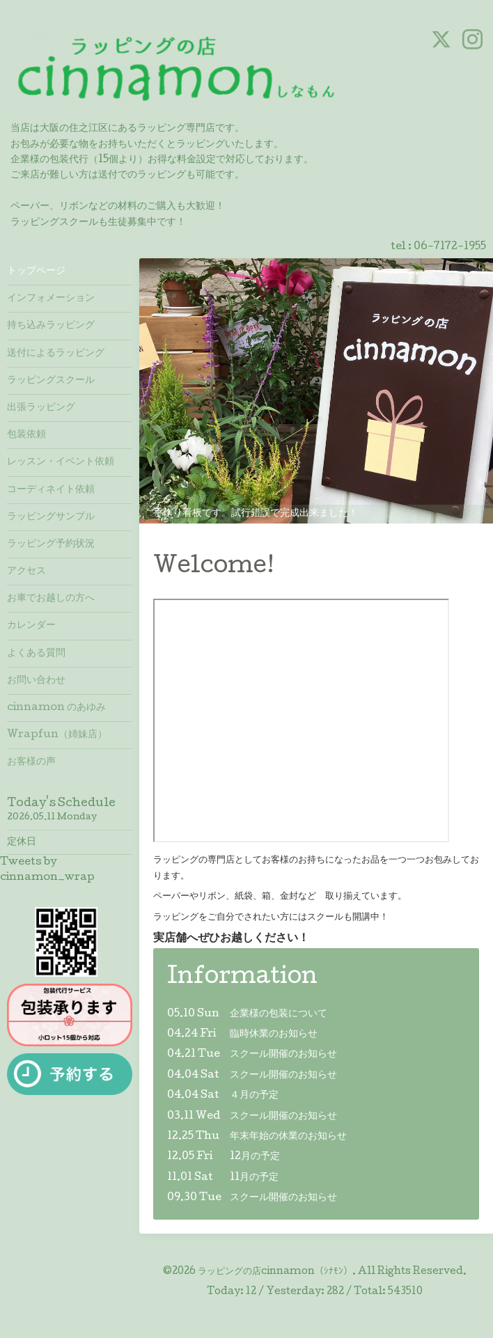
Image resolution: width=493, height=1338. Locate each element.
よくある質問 (36, 653)
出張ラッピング (41, 408)
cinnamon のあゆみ (56, 708)
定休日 (21, 842)
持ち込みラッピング (51, 325)
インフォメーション (51, 298)
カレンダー (31, 625)
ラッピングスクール (51, 380)
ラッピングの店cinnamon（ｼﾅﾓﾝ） (275, 1272)
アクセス (26, 571)
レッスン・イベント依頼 (60, 462)
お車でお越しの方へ (51, 598)
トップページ (36, 271)
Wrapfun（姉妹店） (57, 735)
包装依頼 (26, 435)
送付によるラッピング (55, 353)
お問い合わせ (36, 680)
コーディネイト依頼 (51, 490)
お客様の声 (31, 762)
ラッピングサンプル (51, 517)
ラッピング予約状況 (51, 544)
